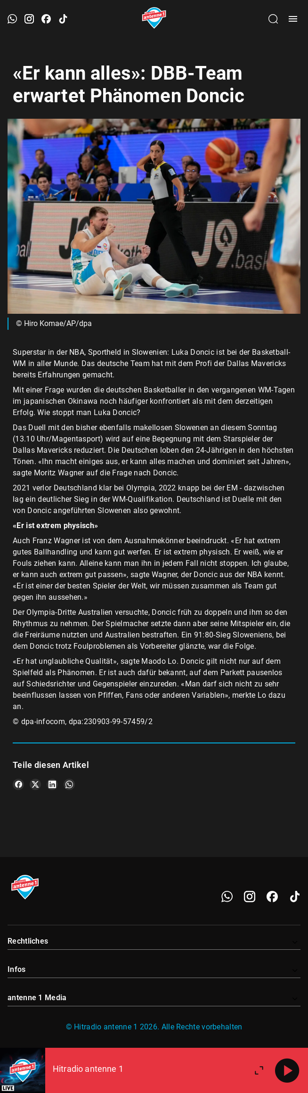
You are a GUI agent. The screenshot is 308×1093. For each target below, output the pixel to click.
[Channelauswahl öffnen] (273, 18)
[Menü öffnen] (292, 18)
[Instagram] (249, 896)
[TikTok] (294, 896)
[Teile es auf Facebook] (18, 784)
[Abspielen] (287, 1070)
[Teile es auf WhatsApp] (69, 784)
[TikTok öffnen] (63, 19)
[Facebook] (272, 896)
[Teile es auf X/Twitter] (35, 784)
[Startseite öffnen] (154, 19)
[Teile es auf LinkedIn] (52, 784)
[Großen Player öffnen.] (259, 1070)
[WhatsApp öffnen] (12, 19)
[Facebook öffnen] (46, 19)
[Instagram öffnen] (29, 19)
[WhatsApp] (227, 896)
